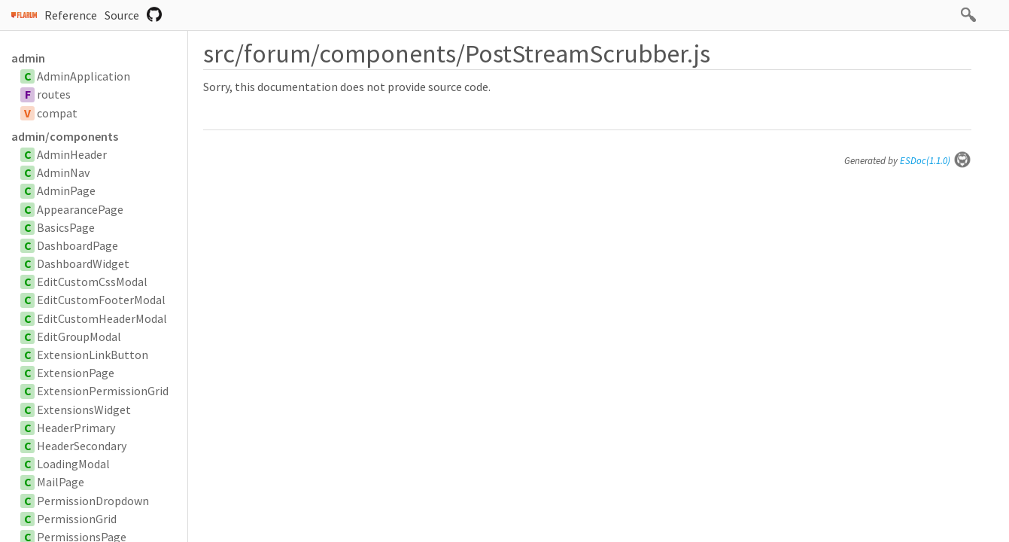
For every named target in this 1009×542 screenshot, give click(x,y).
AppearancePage (80, 209)
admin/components (64, 136)
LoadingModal (73, 463)
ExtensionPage (75, 372)
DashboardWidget (83, 263)
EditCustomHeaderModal (102, 318)
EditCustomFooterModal (101, 299)
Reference (70, 15)
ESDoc (935, 160)
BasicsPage (66, 227)
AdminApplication (83, 76)
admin (28, 57)
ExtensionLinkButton (92, 354)
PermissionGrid (77, 518)
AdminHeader (72, 154)
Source (122, 15)
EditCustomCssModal (92, 281)
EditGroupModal (79, 336)
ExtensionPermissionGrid (103, 390)
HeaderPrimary (76, 427)
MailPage (60, 481)
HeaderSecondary (81, 445)
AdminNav (63, 172)
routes (54, 94)
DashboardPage (77, 245)
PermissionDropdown (93, 500)
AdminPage (66, 190)
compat (57, 112)
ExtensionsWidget (84, 409)
